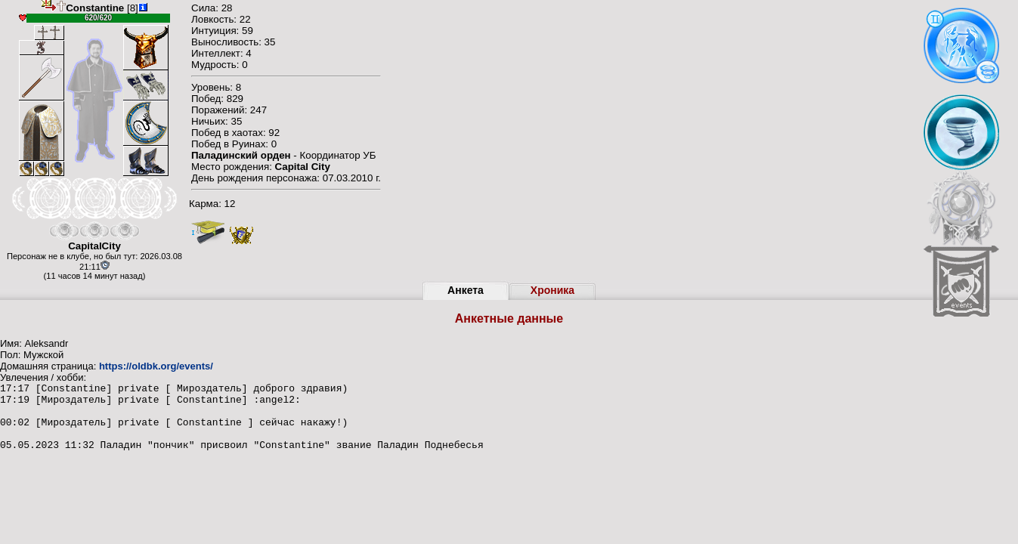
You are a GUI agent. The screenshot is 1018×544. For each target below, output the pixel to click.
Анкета (465, 290)
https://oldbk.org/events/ (156, 366)
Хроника (552, 290)
